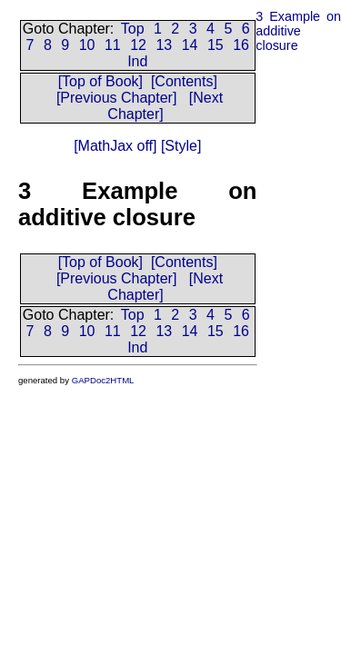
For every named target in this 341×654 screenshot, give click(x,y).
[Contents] (184, 81)
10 (87, 45)
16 (241, 45)
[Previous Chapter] (116, 97)
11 (113, 45)
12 (138, 45)
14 (190, 45)
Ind (137, 61)
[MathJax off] (115, 146)
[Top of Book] (100, 81)
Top (133, 28)
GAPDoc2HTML (103, 380)
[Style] (178, 146)
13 (163, 45)
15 (215, 45)
